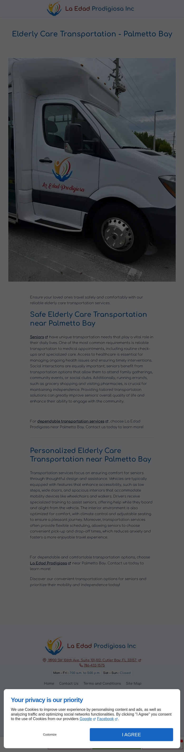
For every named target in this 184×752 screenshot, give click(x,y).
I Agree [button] (131, 734)
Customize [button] (50, 734)
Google (86, 719)
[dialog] (92, 718)
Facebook (105, 719)
